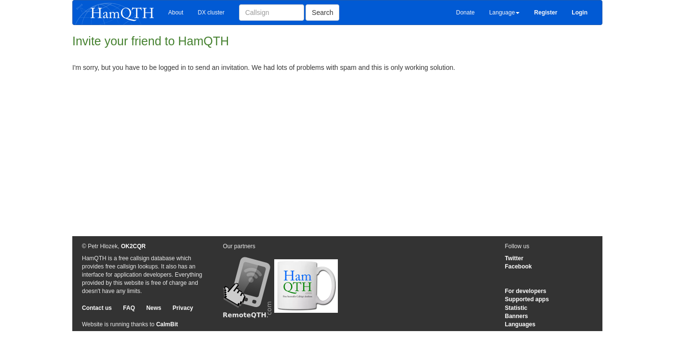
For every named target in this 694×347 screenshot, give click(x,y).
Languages (520, 324)
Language (504, 12)
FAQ (129, 308)
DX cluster (211, 12)
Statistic (516, 308)
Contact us (97, 308)
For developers (526, 291)
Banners (516, 316)
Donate (465, 12)
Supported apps (527, 299)
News (153, 308)
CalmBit (167, 324)
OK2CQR (133, 246)
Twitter (514, 258)
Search (322, 12)
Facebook (518, 266)
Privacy (183, 308)
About (175, 12)
